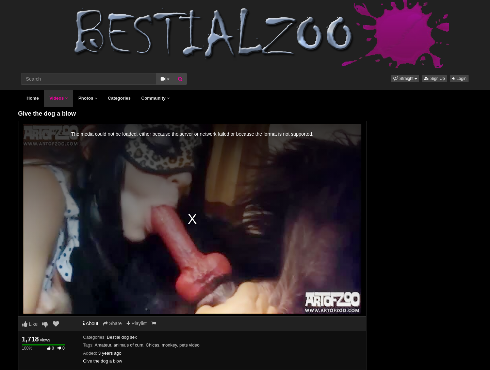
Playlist (137, 323)
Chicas (152, 345)
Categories (119, 98)
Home (33, 98)
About (90, 323)
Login (459, 78)
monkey (169, 345)
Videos (58, 98)
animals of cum (128, 345)
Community (155, 98)
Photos (87, 98)
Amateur (103, 345)
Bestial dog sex (122, 337)
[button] (405, 78)
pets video (189, 345)
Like (30, 324)
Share (112, 323)
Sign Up (434, 78)
